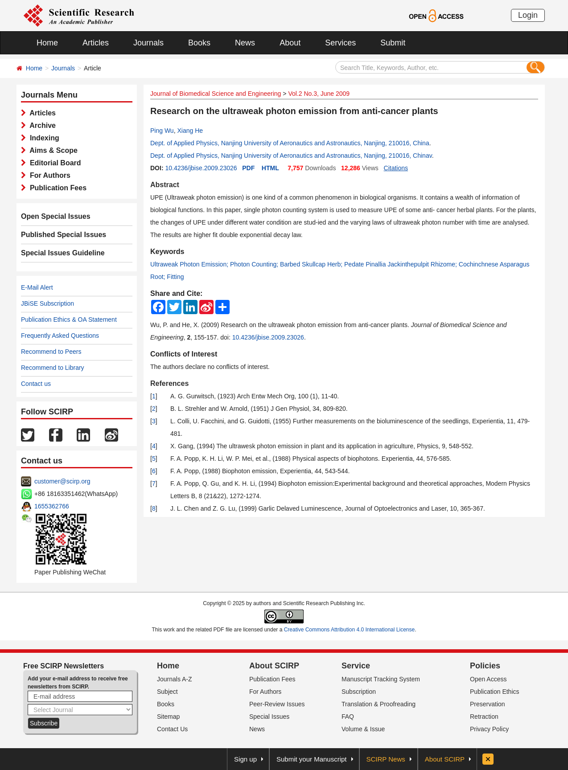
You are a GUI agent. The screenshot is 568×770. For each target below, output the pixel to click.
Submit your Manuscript (311, 759)
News (245, 42)
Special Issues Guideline (63, 253)
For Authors (48, 175)
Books (199, 42)
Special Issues (269, 716)
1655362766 (51, 506)
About (290, 42)
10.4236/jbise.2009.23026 (201, 168)
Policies (485, 665)
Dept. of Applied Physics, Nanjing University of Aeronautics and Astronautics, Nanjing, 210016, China (289, 143)
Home (47, 42)
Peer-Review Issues (277, 704)
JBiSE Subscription (47, 303)
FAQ (348, 716)
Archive (41, 125)
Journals (148, 42)
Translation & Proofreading (379, 704)
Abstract (164, 184)
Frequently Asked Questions (60, 335)
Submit (392, 42)
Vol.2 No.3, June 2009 (319, 93)
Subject (167, 691)
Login (528, 15)
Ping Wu (162, 130)
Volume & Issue (363, 729)
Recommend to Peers (51, 351)
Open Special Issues (56, 216)
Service (356, 665)
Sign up (245, 759)
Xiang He (190, 130)
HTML (270, 168)
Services (340, 42)
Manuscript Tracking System (381, 679)
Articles (95, 42)
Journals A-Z (174, 679)
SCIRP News (385, 759)
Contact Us (172, 729)
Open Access (488, 679)
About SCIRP (274, 665)
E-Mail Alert (37, 287)
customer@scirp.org (62, 481)
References (169, 383)
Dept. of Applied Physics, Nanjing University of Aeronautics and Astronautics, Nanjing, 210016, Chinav (291, 155)
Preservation (487, 704)
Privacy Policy (489, 729)
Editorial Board (53, 163)
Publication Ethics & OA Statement (69, 319)
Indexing (42, 138)
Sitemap (168, 716)
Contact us (36, 383)
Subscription (359, 691)
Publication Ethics (494, 691)
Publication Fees (56, 188)
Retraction (484, 716)
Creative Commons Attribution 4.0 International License (349, 630)
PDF (248, 168)
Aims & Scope (52, 150)
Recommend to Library (52, 367)
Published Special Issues (63, 234)
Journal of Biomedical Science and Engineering (215, 93)
